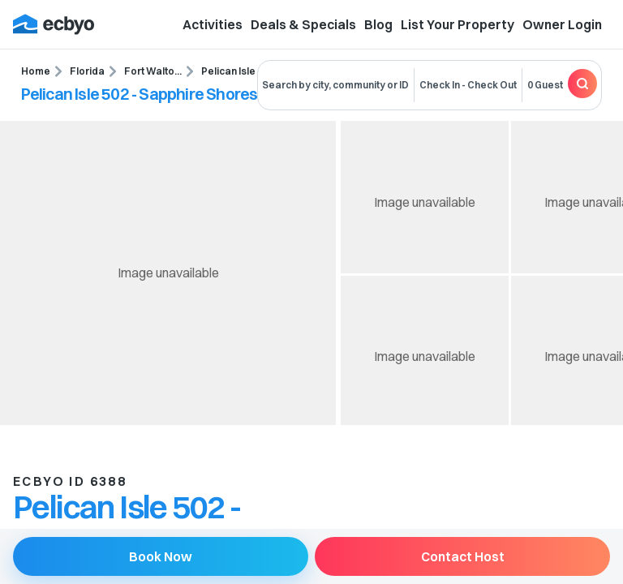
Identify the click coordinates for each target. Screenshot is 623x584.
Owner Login (562, 24)
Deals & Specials (303, 24)
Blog (378, 24)
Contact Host (463, 556)
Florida (87, 71)
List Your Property (457, 24)
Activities (213, 24)
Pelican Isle (228, 71)
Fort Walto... (153, 71)
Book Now (160, 556)
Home (35, 71)
